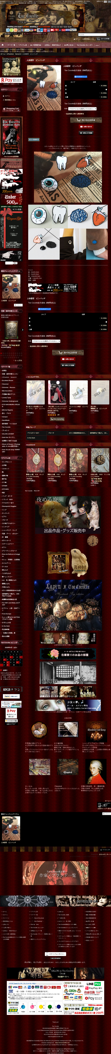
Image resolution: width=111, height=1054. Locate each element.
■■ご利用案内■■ (90, 914)
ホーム (5, 911)
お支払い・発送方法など (10, 930)
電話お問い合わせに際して (93, 934)
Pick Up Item (35, 924)
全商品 (4, 370)
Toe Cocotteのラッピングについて (68, 927)
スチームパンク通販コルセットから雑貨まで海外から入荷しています (69, 945)
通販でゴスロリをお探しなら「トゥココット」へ (69, 931)
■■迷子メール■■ (90, 927)
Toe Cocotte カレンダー (37, 927)
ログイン (77, 39)
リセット (19, 305)
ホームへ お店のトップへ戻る (104, 804)
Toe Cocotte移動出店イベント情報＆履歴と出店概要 (14, 938)
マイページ (6, 918)
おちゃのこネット (105, 854)
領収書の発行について (92, 937)
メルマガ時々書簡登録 (9, 934)
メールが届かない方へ (92, 930)
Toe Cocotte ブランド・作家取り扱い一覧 (42, 935)
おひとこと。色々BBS (64, 921)
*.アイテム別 (34, 911)
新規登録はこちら (89, 39)
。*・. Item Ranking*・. (37, 921)
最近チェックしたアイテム (38, 939)
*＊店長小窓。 (62, 918)
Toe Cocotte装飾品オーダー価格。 (68, 924)
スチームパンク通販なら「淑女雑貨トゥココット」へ (69, 937)
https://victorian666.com (62, 1042)
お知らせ (60, 911)
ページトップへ (106, 849)
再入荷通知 (104, 85)
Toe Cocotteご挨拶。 (64, 914)
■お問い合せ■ (90, 921)
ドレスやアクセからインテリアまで (68, 941)
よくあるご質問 (90, 924)
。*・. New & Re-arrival (37, 918)
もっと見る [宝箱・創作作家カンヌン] (18, 360)
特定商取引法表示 (91, 911)
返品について (90, 940)
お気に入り (6, 924)
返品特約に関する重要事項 (75, 114)
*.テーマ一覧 (34, 914)
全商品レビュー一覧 (36, 930)
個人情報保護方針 (91, 918)
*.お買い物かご (7, 927)
